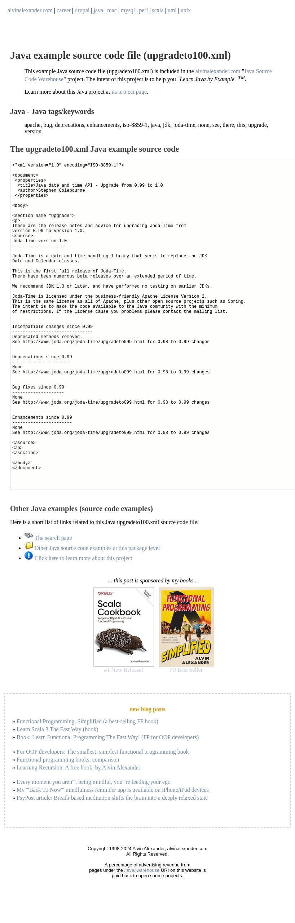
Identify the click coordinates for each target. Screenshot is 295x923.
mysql (128, 10)
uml (172, 10)
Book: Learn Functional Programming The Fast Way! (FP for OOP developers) (108, 737)
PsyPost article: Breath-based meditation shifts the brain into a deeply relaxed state (112, 798)
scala (158, 10)
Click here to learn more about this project (78, 558)
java (98, 10)
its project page (129, 92)
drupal (82, 10)
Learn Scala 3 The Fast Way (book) (57, 729)
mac (112, 10)
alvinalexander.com (30, 10)
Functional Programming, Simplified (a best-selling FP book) (87, 721)
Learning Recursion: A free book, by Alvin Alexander (78, 767)
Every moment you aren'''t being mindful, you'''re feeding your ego (94, 782)
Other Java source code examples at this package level (92, 548)
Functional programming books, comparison (68, 759)
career (64, 10)
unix (186, 10)
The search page (48, 538)
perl (143, 10)
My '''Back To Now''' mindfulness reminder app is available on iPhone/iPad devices (113, 790)
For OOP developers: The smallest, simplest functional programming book (103, 752)
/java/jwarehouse (142, 870)
